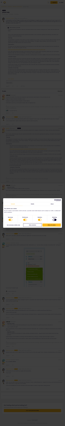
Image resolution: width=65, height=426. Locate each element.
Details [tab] (32, 203)
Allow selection (32, 225)
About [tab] (52, 203)
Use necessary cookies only (13, 225)
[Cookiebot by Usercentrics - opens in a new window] (55, 200)
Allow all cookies (52, 225)
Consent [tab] (13, 203)
